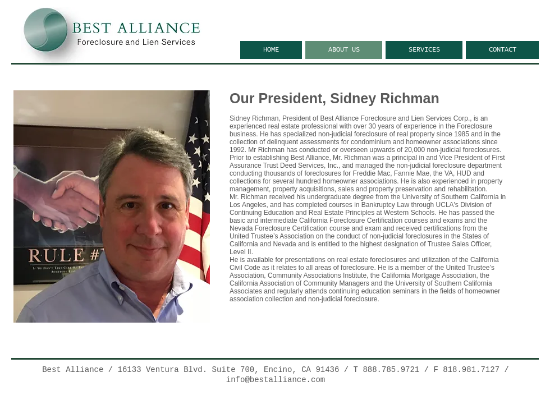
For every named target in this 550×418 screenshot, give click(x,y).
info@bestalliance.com (275, 379)
